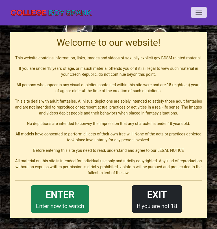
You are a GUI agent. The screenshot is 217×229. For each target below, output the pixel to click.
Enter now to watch (60, 198)
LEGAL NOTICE (170, 150)
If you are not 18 (157, 198)
